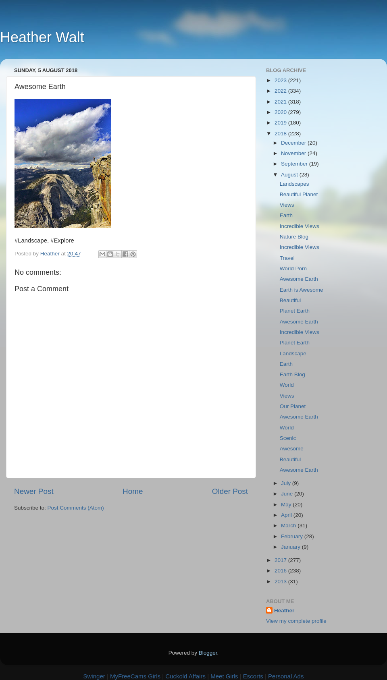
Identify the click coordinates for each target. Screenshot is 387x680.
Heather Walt (42, 37)
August (290, 175)
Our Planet (293, 406)
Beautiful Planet (299, 194)
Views (287, 205)
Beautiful (290, 300)
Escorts (253, 676)
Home (133, 491)
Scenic (288, 438)
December (294, 143)
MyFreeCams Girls (135, 676)
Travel (287, 258)
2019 (281, 123)
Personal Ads (286, 676)
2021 (281, 102)
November (294, 153)
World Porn (293, 268)
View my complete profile (296, 621)
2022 (281, 91)
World (287, 385)
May (287, 505)
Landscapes (294, 184)
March (289, 525)
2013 (281, 581)
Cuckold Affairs (185, 676)
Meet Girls (224, 676)
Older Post (230, 491)
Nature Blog (294, 237)
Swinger (94, 676)
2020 (281, 112)
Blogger (208, 653)
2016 (281, 571)
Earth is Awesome (301, 290)
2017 (281, 560)
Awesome (292, 449)
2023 (281, 80)
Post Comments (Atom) (76, 508)
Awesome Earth (299, 279)
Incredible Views (299, 226)
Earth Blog (292, 374)
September (295, 164)
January (291, 547)
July (286, 483)
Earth (286, 215)
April (287, 515)
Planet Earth (295, 311)
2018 (281, 134)
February (292, 536)
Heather (284, 610)
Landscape (293, 353)
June (287, 494)
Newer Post (34, 491)
